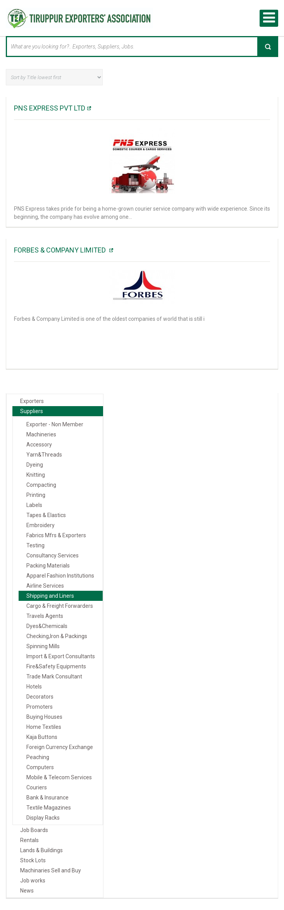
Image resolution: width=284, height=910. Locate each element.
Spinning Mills (43, 646)
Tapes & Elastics (46, 515)
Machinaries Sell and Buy (50, 870)
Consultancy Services (52, 555)
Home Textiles (43, 727)
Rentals (29, 840)
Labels (34, 505)
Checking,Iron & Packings (56, 636)
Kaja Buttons (41, 737)
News (27, 891)
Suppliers (31, 411)
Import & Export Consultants (60, 656)
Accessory (39, 444)
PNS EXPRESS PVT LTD (49, 108)
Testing (35, 545)
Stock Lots (33, 860)
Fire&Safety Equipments (56, 666)
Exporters (32, 401)
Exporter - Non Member (54, 424)
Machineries (41, 434)
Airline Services (45, 586)
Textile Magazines (48, 807)
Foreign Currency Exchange (59, 747)
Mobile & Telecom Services (59, 777)
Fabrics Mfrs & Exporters (56, 535)
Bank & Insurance (47, 797)
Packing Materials (48, 565)
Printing (35, 495)
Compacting (41, 485)
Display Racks (43, 818)
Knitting (35, 475)
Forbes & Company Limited (60, 250)
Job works (32, 880)
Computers (40, 767)
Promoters (39, 707)
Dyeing (34, 465)
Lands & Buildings (41, 850)
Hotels (34, 686)
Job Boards (34, 830)
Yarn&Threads (44, 455)
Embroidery (40, 525)
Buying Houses (44, 717)
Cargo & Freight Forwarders (59, 606)
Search (267, 46)
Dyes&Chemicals (46, 626)
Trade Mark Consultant (54, 676)
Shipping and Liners (50, 596)
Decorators (39, 697)
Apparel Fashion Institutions (60, 576)
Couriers (36, 787)
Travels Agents (44, 616)
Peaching (37, 757)
